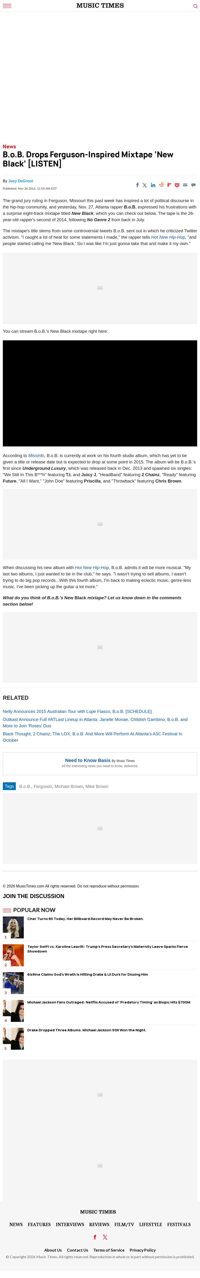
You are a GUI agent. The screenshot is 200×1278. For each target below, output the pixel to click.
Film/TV (124, 1224)
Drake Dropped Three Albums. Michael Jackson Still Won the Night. (87, 1030)
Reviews (99, 1224)
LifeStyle (150, 1224)
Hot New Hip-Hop (168, 237)
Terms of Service (109, 1250)
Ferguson (43, 786)
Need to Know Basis (87, 760)
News (9, 146)
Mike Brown (97, 786)
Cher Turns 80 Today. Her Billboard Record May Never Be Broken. (85, 918)
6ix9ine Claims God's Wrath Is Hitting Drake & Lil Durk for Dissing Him (87, 974)
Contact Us (77, 1250)
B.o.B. (25, 786)
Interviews (70, 1224)
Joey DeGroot (20, 181)
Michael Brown (68, 786)
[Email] (185, 185)
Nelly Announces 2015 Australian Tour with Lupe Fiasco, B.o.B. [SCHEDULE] (77, 711)
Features (39, 1224)
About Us (53, 1250)
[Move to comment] (193, 185)
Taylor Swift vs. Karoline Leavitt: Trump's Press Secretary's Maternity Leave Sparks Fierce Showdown (107, 949)
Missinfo (36, 455)
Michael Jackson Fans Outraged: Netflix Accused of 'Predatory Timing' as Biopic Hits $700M (108, 1002)
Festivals (179, 1224)
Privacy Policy (143, 1250)
